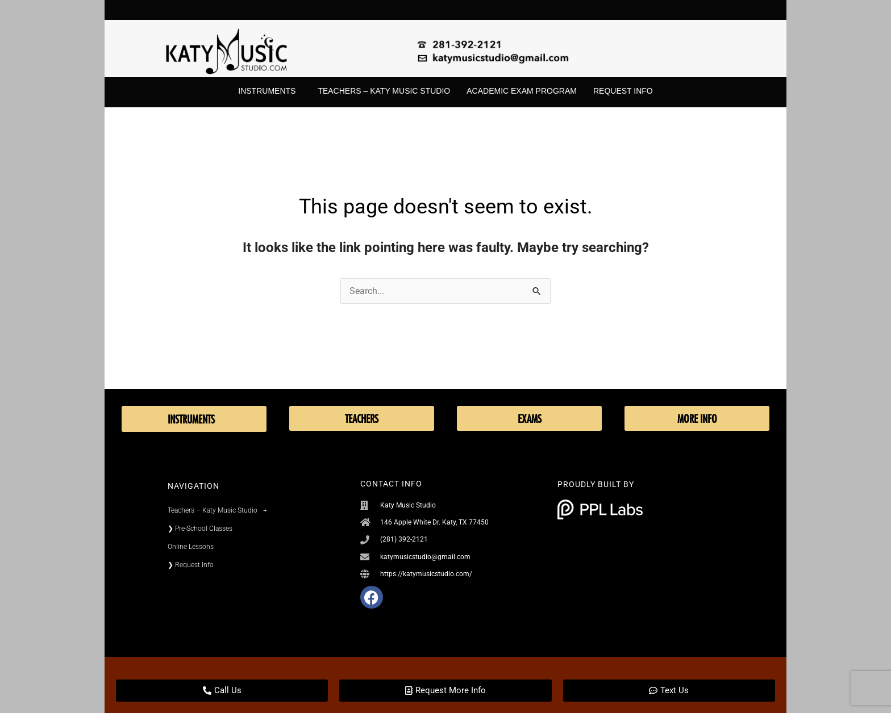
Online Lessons (191, 547)
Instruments (269, 91)
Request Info (623, 90)
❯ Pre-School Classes (200, 528)
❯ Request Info (191, 565)
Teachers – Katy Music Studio (384, 90)
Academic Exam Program (522, 90)
